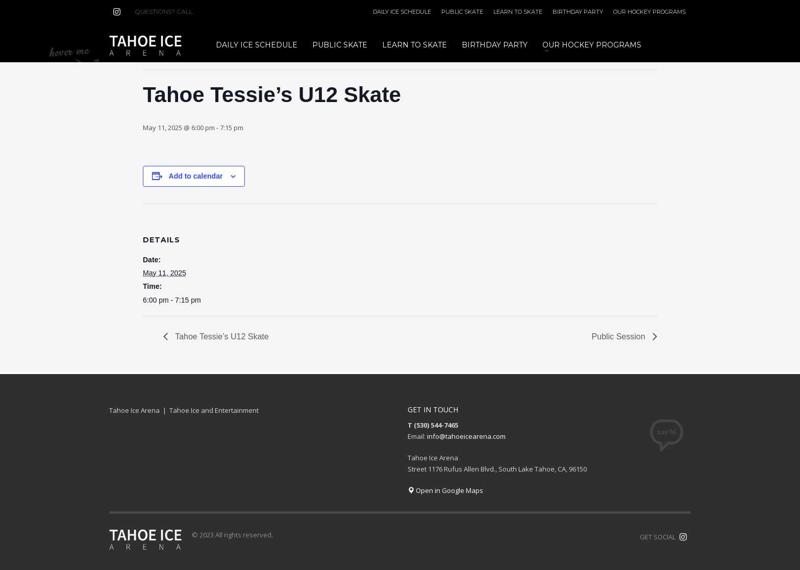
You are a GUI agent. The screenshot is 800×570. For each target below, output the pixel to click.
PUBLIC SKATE (462, 11)
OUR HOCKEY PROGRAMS (649, 11)
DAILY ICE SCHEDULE (402, 11)
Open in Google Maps (445, 490)
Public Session (619, 336)
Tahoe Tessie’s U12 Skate (221, 336)
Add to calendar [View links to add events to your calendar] (196, 176)
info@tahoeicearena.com (466, 436)
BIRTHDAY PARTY (578, 11)
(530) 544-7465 (220, 11)
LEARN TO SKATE (517, 11)
